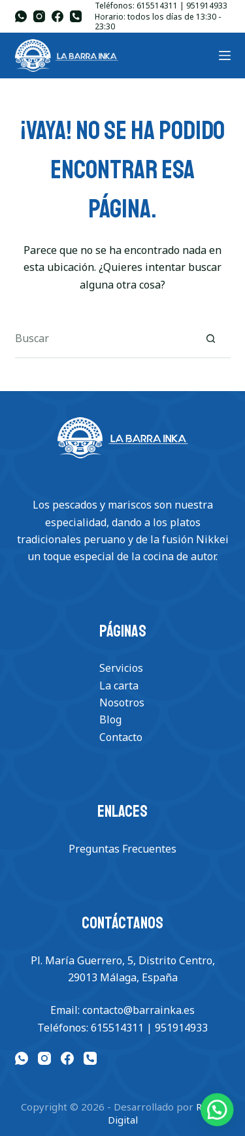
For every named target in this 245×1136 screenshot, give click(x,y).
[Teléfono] (76, 16)
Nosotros (121, 702)
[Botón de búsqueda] (211, 338)
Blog (110, 719)
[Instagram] (39, 16)
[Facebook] (57, 16)
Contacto (120, 737)
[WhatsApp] (21, 16)
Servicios (121, 668)
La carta (119, 685)
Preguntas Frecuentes (122, 849)
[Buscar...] (103, 338)
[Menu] (225, 55)
